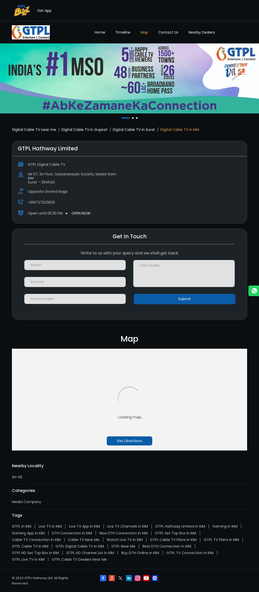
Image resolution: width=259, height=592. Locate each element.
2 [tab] (133, 118)
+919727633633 (41, 202)
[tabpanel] (129, 78)
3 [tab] (137, 118)
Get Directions (129, 440)
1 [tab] (122, 118)
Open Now (81, 213)
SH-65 (17, 477)
